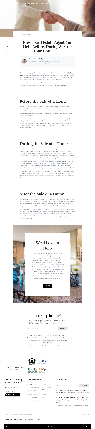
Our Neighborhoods (47, 392)
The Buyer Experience (33, 387)
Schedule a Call (46, 384)
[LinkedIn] (11, 387)
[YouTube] (14, 387)
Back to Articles (26, 34)
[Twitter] (8, 387)
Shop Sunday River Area (32, 3)
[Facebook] (6, 387)
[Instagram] (17, 387)
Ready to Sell (18, 3)
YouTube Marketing (32, 394)
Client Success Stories (33, 382)
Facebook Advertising (47, 382)
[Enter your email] (43, 328)
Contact (44, 394)
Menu (72, 4)
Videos (43, 397)
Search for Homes (32, 384)
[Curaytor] (12, 396)
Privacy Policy (86, 414)
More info (68, 426)
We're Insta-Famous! (32, 397)
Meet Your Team (45, 3)
